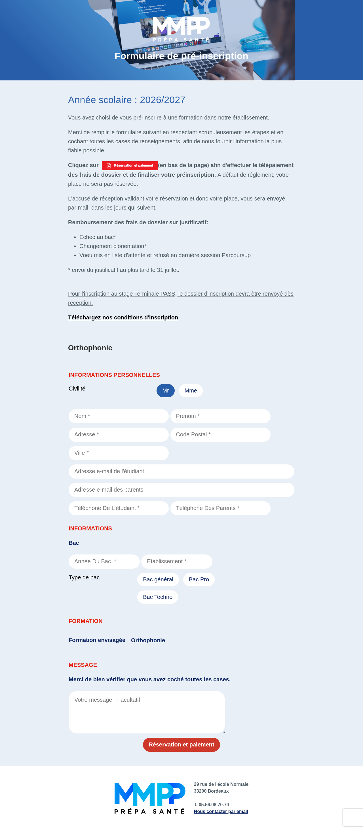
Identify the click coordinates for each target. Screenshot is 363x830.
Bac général (158, 579)
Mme (191, 390)
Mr (165, 390)
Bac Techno (157, 597)
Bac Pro (199, 579)
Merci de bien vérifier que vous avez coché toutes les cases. (150, 679)
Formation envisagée (97, 640)
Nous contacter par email (221, 811)
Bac (74, 543)
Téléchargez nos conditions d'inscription (123, 317)
